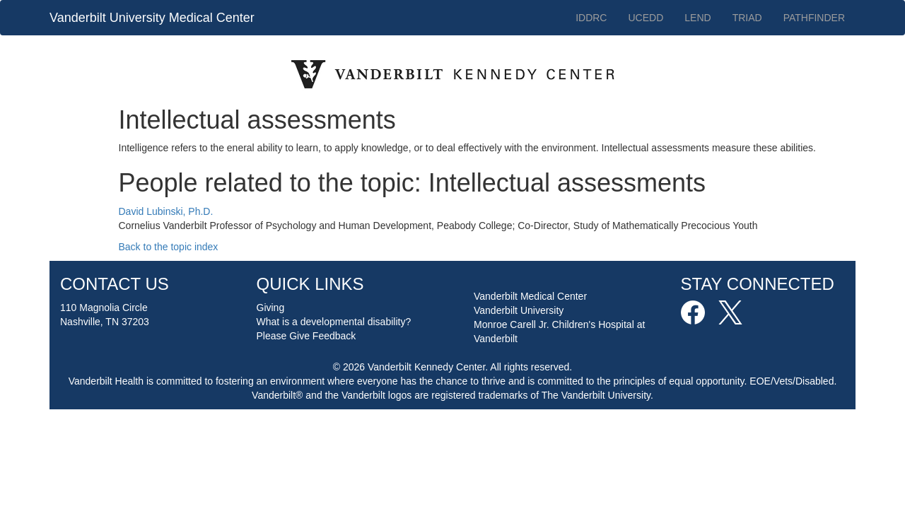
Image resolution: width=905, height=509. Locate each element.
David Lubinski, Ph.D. (166, 211)
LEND (697, 17)
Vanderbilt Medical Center (530, 296)
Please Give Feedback (306, 335)
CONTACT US (114, 283)
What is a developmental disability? (334, 321)
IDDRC (591, 17)
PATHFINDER (814, 17)
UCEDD (645, 17)
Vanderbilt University (519, 310)
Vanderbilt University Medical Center (152, 18)
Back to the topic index (168, 246)
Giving (271, 307)
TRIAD (747, 17)
